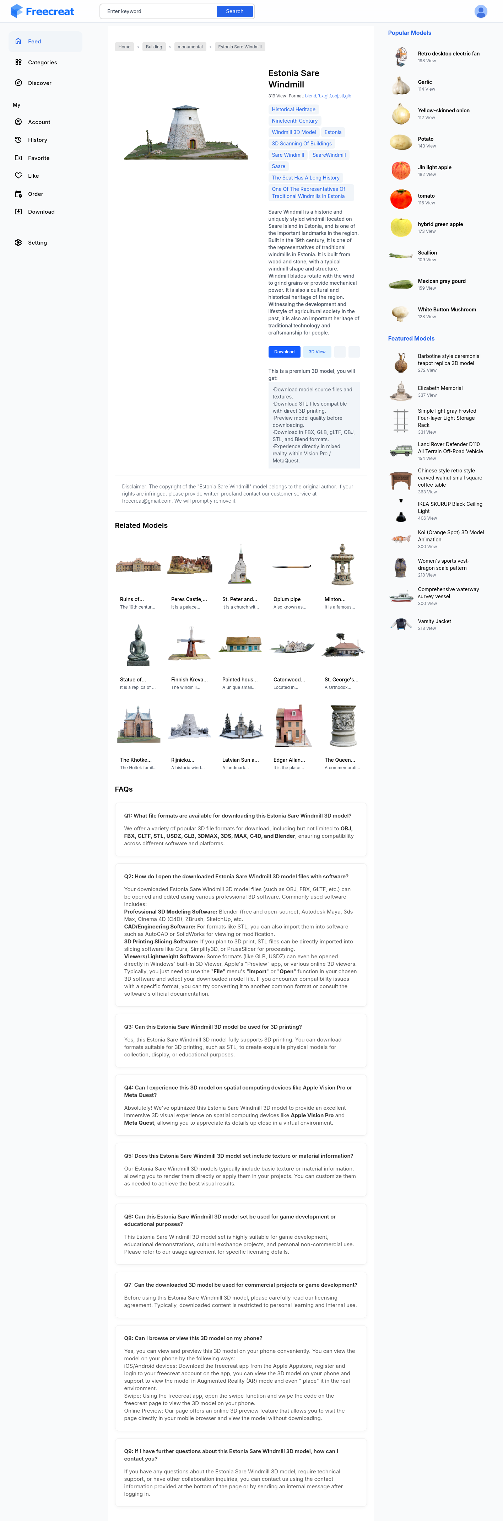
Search (235, 11)
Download (284, 351)
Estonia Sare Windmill (240, 46)
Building (154, 46)
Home (125, 46)
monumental (190, 46)
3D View (317, 351)
